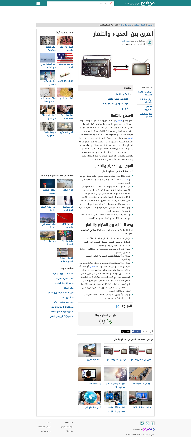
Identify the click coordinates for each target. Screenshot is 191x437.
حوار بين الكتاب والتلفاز (145, 115)
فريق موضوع (46, 431)
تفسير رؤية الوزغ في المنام (61, 316)
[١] (92, 158)
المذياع (125, 179)
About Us (69, 431)
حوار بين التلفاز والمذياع (146, 101)
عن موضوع (69, 422)
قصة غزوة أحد (67, 297)
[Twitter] (147, 423)
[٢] (123, 233)
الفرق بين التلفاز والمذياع (145, 93)
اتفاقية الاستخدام (44, 426)
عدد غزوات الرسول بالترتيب (62, 307)
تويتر (128, 331)
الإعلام (119, 121)
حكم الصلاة (68, 288)
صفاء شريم (125, 41)
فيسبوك (137, 331)
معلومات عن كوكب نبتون (63, 302)
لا (102, 321)
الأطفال (93, 266)
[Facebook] (153, 423)
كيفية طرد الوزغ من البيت (62, 274)
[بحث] (111, 3)
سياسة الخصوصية (66, 426)
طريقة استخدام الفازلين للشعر (60, 293)
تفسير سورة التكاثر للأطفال (61, 312)
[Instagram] (142, 423)
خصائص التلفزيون (148, 108)
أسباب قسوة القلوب (64, 278)
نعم (109, 321)
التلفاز (130, 138)
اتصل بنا (48, 422)
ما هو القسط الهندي (64, 283)
